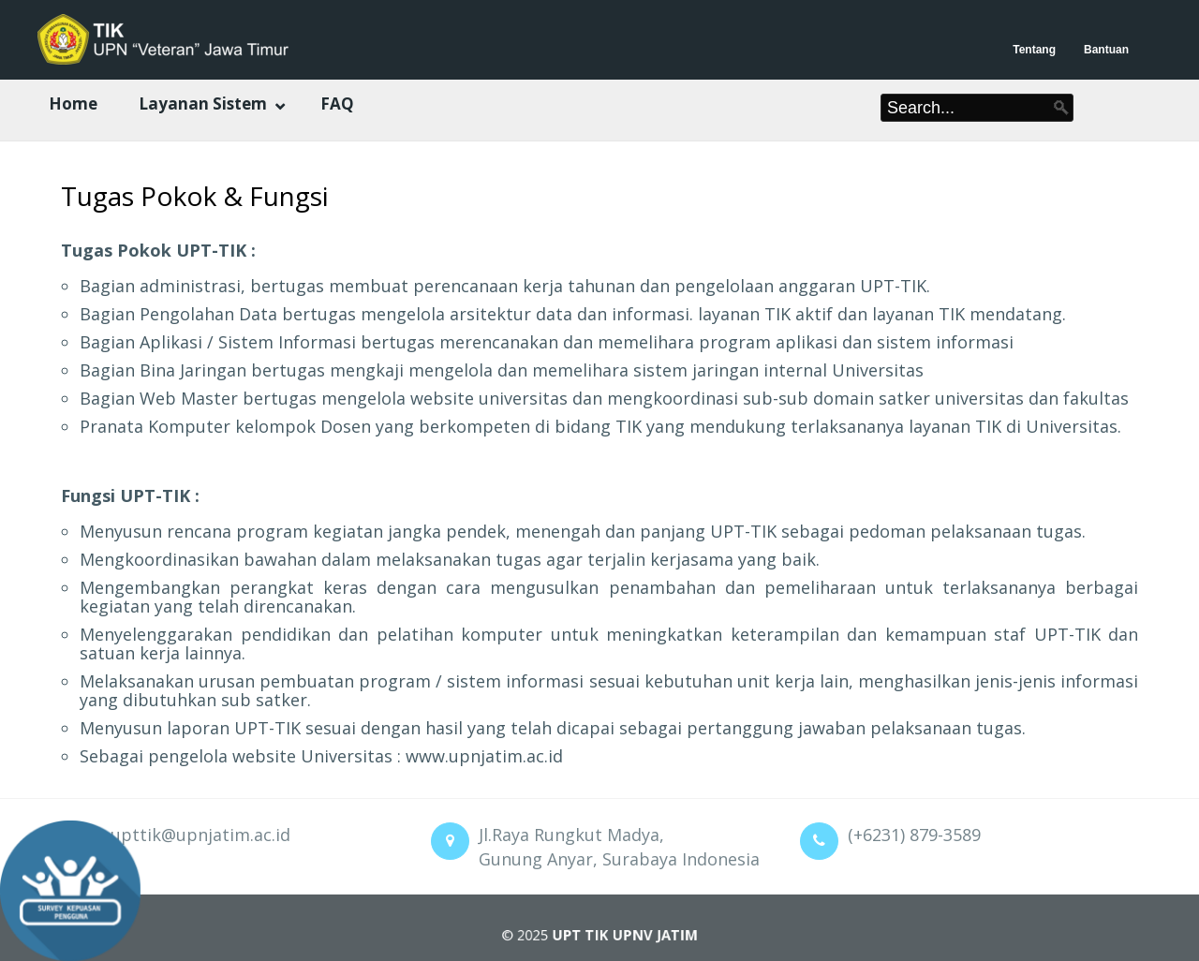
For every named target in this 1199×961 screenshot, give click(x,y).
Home (73, 103)
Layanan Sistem (203, 103)
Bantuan (1106, 49)
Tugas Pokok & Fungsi (195, 196)
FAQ (337, 103)
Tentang (1034, 49)
